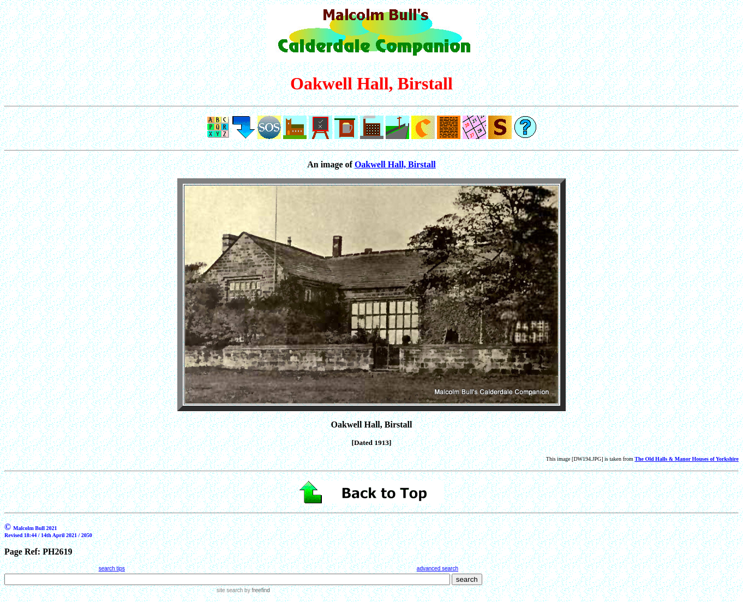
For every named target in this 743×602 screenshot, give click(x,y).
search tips (112, 568)
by (256, 590)
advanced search (437, 568)
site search (230, 590)
